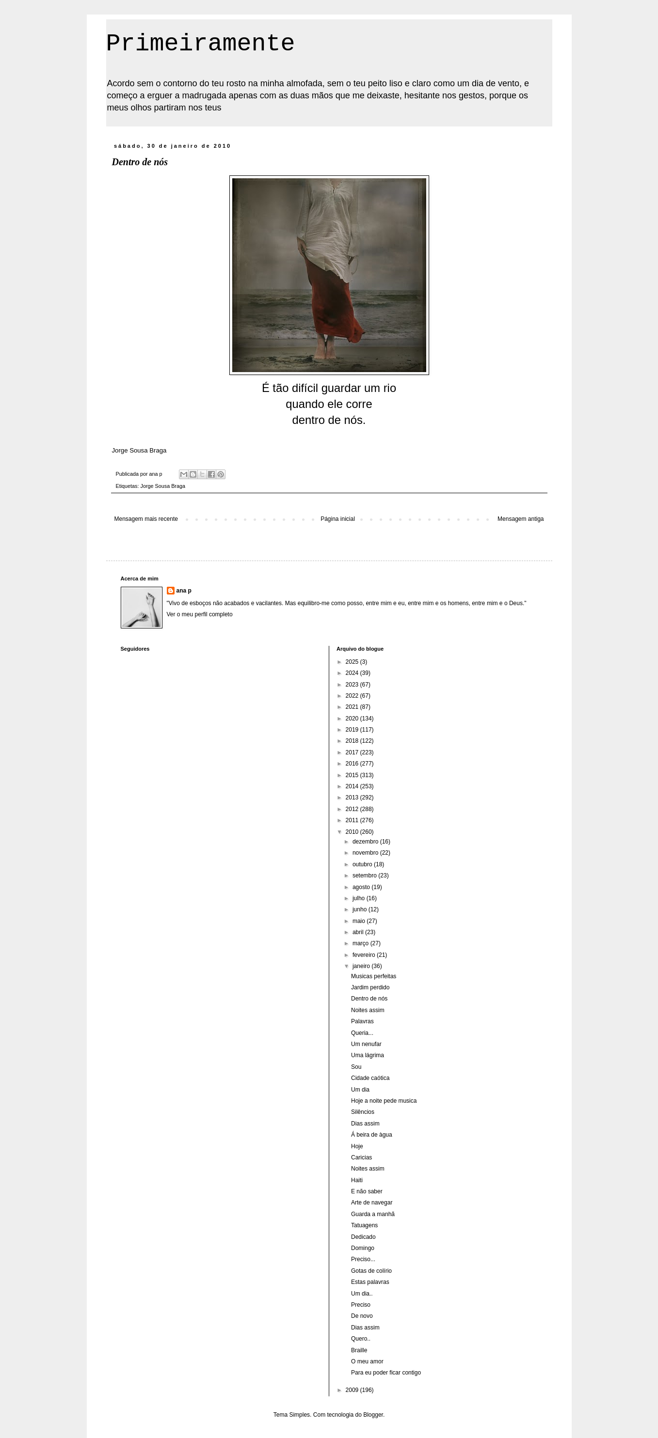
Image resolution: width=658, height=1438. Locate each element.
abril (359, 932)
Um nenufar (366, 1044)
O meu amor (367, 1361)
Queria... (362, 1033)
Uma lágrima (367, 1055)
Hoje (357, 1146)
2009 (353, 1390)
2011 (353, 820)
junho (361, 909)
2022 (353, 695)
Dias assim (365, 1123)
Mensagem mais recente (146, 519)
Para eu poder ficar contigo (386, 1372)
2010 (353, 831)
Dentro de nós (369, 998)
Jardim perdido (370, 987)
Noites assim (368, 1010)
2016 (353, 763)
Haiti (357, 1180)
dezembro (366, 841)
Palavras (362, 1021)
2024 (353, 673)
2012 (353, 809)
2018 (353, 740)
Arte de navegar (371, 1202)
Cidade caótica (370, 1078)
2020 (353, 718)
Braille (359, 1350)
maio (360, 921)
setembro (365, 875)
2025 (353, 661)
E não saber (367, 1191)
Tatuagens (364, 1225)
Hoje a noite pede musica (384, 1100)
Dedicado (363, 1237)
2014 (353, 786)
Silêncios (362, 1112)
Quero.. (360, 1338)
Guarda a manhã (373, 1214)
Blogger (373, 1414)
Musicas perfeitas (373, 976)
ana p (184, 590)
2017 (353, 752)
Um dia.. (362, 1293)
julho (360, 898)
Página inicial (338, 519)
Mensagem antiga (521, 519)
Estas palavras (370, 1282)
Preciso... (363, 1259)
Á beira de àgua (371, 1134)
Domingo (362, 1248)
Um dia (360, 1089)
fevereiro (365, 955)
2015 (353, 775)
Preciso (360, 1304)
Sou (356, 1066)
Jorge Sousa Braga (163, 486)
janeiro (362, 966)
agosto (362, 887)
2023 (353, 684)
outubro (363, 864)
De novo (362, 1316)
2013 (353, 797)
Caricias (361, 1157)
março (361, 943)
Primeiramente (200, 44)
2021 (353, 706)
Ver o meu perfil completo (200, 614)
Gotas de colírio (371, 1270)
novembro (366, 852)
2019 (353, 729)
